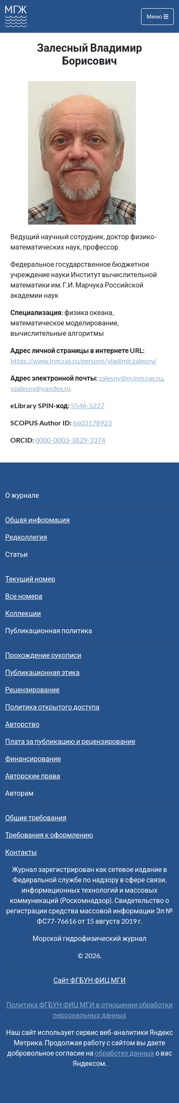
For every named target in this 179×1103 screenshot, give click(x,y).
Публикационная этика (42, 672)
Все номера (23, 596)
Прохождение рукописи (43, 655)
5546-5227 (87, 405)
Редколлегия (26, 537)
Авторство (22, 724)
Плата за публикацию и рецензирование (70, 741)
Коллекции (23, 613)
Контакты (21, 852)
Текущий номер (30, 579)
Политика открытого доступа (52, 707)
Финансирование (33, 758)
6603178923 (92, 423)
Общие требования (35, 817)
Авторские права (32, 776)
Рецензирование (32, 689)
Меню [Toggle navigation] (157, 16)
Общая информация (37, 520)
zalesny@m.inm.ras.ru (131, 378)
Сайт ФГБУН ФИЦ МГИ (89, 980)
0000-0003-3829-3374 (70, 440)
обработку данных (124, 1053)
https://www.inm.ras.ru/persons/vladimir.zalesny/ (83, 360)
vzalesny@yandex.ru (40, 388)
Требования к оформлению (49, 835)
